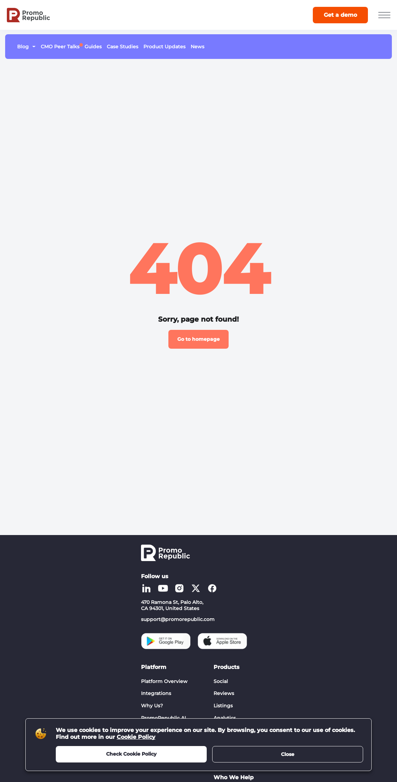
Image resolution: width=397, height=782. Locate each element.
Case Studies (122, 47)
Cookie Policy (136, 737)
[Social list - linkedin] (146, 588)
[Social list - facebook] (212, 588)
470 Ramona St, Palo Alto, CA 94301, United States (172, 605)
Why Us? (152, 706)
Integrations (156, 693)
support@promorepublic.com (178, 619)
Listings (223, 706)
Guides (93, 47)
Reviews (224, 693)
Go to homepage (198, 339)
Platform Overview (164, 681)
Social (221, 681)
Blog (23, 47)
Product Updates (164, 47)
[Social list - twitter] (195, 588)
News (197, 47)
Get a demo (340, 15)
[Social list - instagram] (179, 588)
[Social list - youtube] (162, 588)
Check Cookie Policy (131, 754)
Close (287, 754)
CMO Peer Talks (60, 46)
